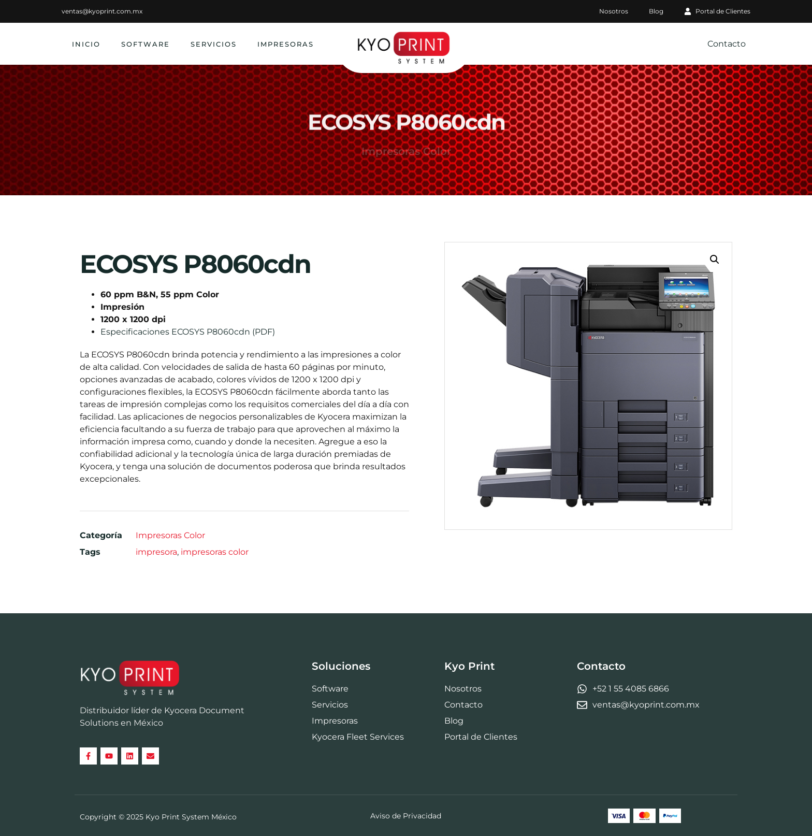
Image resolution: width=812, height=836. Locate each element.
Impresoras (285, 44)
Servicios (214, 44)
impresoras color (215, 552)
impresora (156, 552)
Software (145, 44)
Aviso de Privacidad (405, 814)
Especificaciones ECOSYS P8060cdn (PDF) (187, 332)
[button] (714, 259)
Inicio (86, 44)
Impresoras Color (170, 535)
